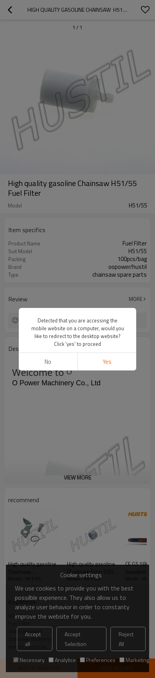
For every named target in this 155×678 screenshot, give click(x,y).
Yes (107, 361)
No (48, 361)
